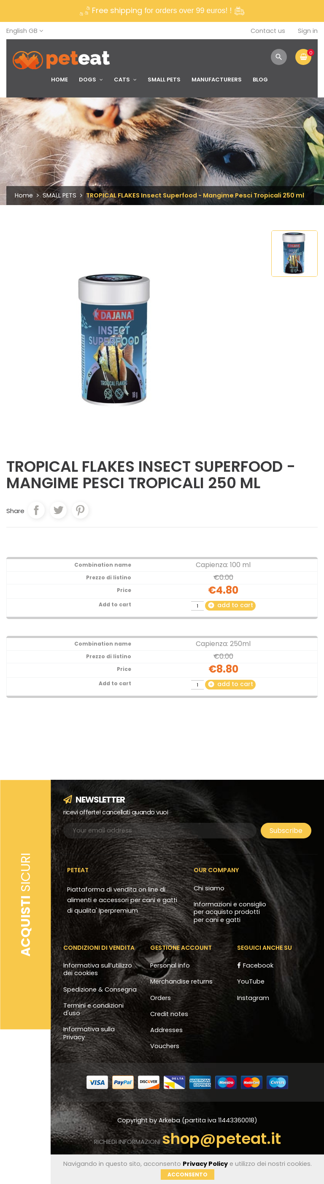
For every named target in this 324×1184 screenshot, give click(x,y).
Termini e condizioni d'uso (93, 1009)
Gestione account (181, 947)
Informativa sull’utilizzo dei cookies (97, 969)
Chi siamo (209, 888)
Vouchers (164, 1046)
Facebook (258, 965)
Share (36, 510)
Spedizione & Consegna (100, 989)
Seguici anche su (264, 947)
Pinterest (80, 510)
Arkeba (170, 1120)
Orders (160, 998)
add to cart (230, 605)
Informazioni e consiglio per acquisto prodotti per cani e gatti (230, 912)
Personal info (170, 965)
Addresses (166, 1030)
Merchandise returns (181, 981)
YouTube (251, 981)
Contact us (268, 31)
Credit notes (169, 1014)
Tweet (58, 510)
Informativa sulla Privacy (89, 1033)
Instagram (253, 998)
